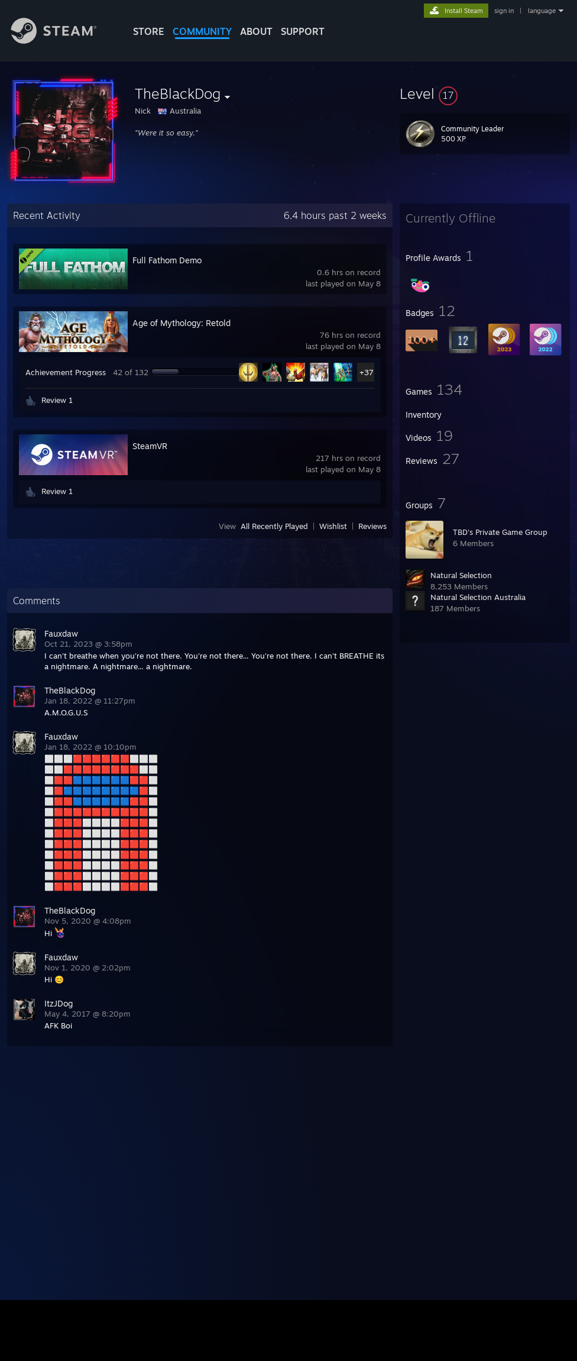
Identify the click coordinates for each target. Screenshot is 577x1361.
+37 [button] (366, 372)
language (542, 11)
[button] (485, 93)
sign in (504, 11)
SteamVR (149, 446)
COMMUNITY (202, 31)
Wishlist (333, 526)
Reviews (372, 526)
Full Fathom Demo (167, 260)
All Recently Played (274, 526)
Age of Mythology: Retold (181, 323)
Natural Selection (461, 575)
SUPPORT (303, 31)
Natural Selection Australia (478, 597)
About (256, 31)
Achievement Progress (65, 372)
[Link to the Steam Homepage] (63, 41)
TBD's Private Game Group (500, 532)
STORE (148, 31)
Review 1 (57, 400)
